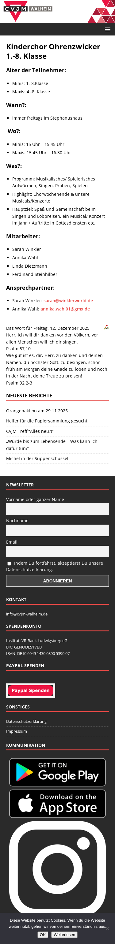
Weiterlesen (64, 934)
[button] (106, 28)
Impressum (16, 731)
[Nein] (107, 928)
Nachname (17, 520)
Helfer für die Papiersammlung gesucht (46, 421)
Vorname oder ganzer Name (35, 499)
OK (43, 934)
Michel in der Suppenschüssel (37, 458)
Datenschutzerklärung (26, 721)
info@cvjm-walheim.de (27, 614)
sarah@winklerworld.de (68, 300)
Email (11, 542)
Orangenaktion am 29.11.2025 (37, 411)
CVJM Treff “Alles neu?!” (30, 431)
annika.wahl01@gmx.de (65, 309)
